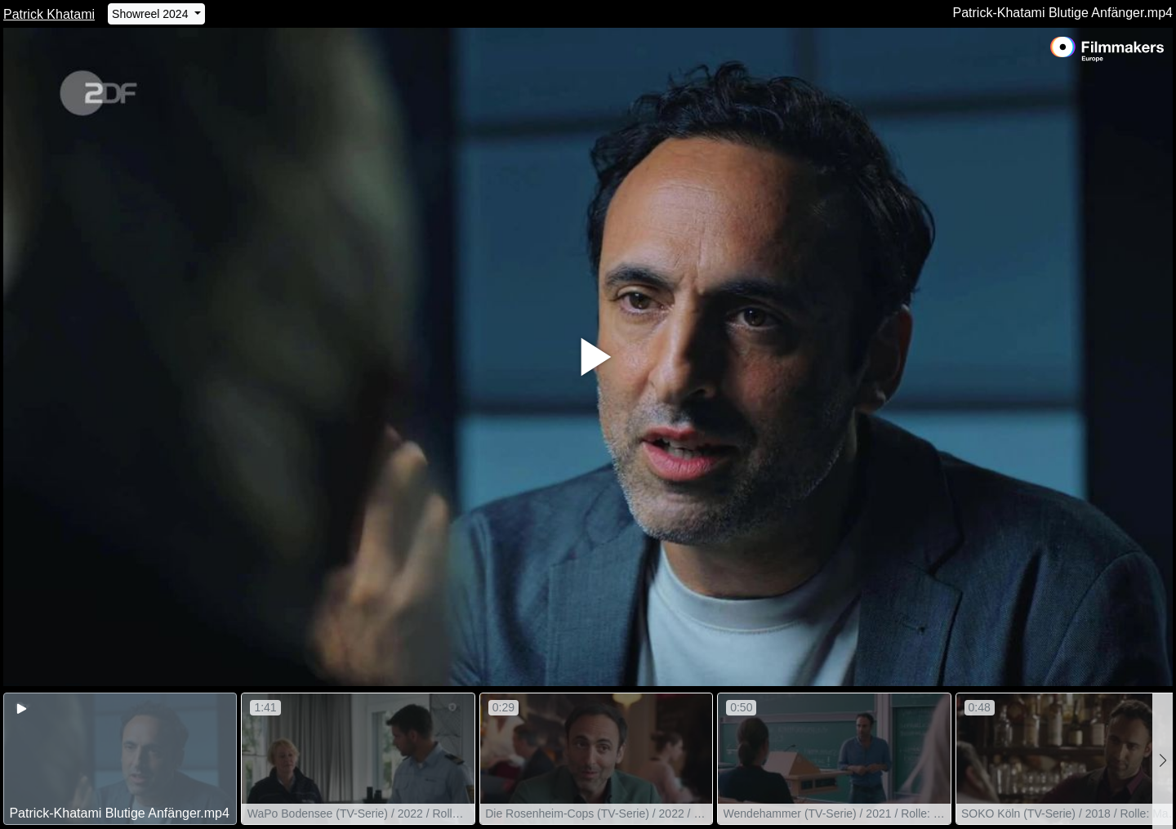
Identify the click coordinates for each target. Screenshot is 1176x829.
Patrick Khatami (49, 14)
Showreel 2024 (151, 13)
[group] (120, 759)
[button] (1162, 761)
